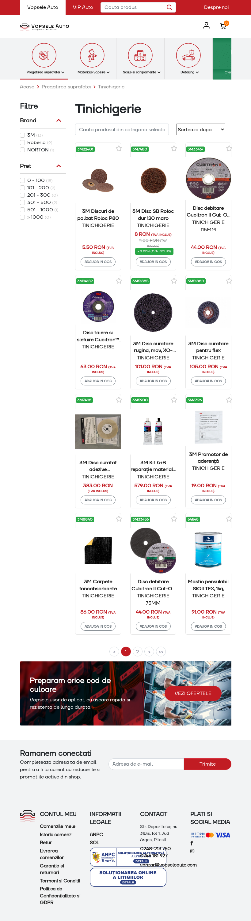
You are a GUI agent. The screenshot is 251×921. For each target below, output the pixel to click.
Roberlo (39, 142)
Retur (46, 843)
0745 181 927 (153, 856)
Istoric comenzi (56, 835)
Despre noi (216, 7)
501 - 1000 (43, 209)
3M (35, 135)
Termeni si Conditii (60, 881)
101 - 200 (41, 187)
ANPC (96, 835)
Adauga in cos (98, 261)
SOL (94, 843)
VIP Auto (83, 7)
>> (160, 651)
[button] (205, 26)
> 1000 (39, 217)
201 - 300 (42, 195)
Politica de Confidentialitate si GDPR (60, 896)
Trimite (208, 764)
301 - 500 (42, 202)
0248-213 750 (155, 849)
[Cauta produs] (138, 7)
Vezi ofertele (193, 693)
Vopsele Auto (46, 6)
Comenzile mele (57, 826)
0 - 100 (40, 180)
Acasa (27, 87)
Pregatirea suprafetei (66, 87)
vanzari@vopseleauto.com (168, 865)
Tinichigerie (111, 87)
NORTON (40, 150)
